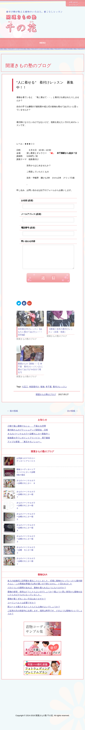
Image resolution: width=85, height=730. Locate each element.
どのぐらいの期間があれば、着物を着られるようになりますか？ (37, 592)
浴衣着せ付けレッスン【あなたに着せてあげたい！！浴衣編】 (30, 336)
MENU (42, 43)
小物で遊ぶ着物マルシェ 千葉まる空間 (27, 430)
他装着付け (34, 391)
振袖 (42, 391)
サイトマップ (73, 5)
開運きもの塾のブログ (28, 65)
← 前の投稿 (12, 415)
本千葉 (49, 391)
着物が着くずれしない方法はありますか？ (27, 603)
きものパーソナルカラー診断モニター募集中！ (29, 438)
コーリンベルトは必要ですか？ (22, 607)
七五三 (25, 391)
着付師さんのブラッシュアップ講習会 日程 (28, 434)
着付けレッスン (60, 391)
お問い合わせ (73, 2)
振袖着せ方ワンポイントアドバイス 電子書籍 (29, 442)
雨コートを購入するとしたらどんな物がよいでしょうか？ (34, 611)
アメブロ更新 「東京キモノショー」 (25, 446)
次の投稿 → (72, 415)
